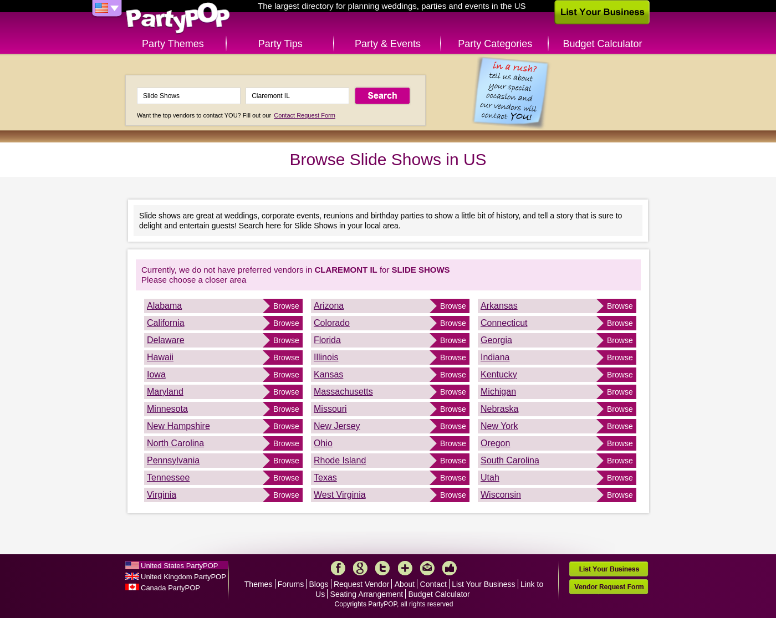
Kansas (328, 374)
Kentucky (499, 374)
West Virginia (340, 494)
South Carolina (510, 460)
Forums (291, 584)
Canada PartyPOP (170, 588)
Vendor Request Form (609, 587)
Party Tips (280, 43)
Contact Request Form (304, 115)
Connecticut (504, 323)
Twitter (382, 568)
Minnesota (167, 408)
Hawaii (160, 357)
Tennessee (168, 477)
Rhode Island (340, 460)
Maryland (165, 391)
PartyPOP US (178, 18)
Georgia (496, 340)
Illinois (326, 357)
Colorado (332, 323)
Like (449, 568)
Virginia (161, 494)
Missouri (330, 408)
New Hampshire (178, 426)
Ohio (323, 443)
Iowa (156, 374)
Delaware (166, 340)
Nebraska (499, 408)
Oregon (495, 443)
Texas (325, 477)
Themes (258, 584)
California (166, 323)
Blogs (319, 584)
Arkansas (499, 305)
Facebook (338, 568)
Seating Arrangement (367, 594)
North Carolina (175, 443)
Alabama (164, 305)
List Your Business (483, 584)
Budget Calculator (602, 43)
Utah (490, 477)
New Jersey (337, 426)
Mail (427, 568)
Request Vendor (361, 584)
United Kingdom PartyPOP (183, 577)
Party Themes (173, 43)
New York (499, 426)
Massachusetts (343, 391)
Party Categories (495, 43)
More (405, 568)
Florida (327, 340)
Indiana (495, 357)
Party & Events (388, 43)
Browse (286, 306)
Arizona (329, 305)
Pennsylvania (173, 460)
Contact (433, 584)
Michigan (498, 391)
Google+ (360, 568)
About (405, 584)
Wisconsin (501, 494)
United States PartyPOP (179, 565)
